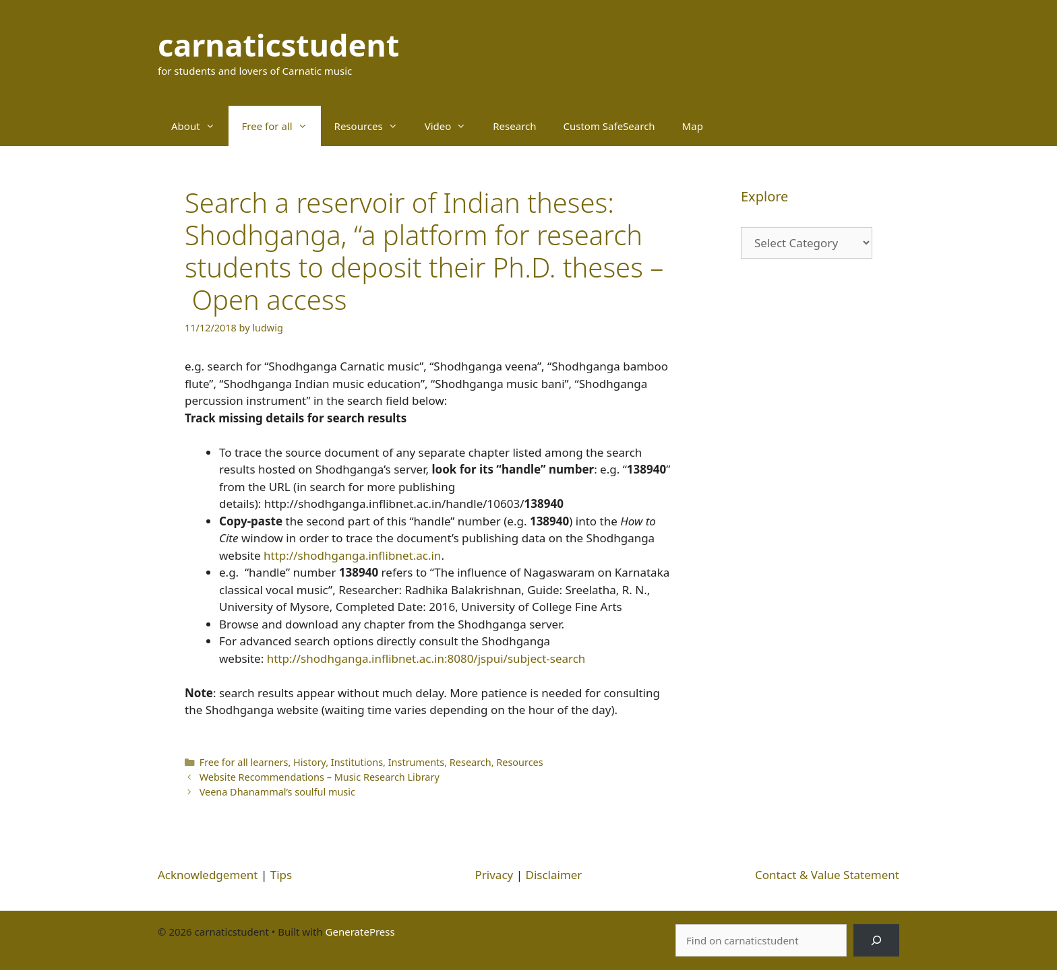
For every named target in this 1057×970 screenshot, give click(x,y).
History (309, 762)
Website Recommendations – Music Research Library (320, 777)
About (200, 126)
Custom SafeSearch (609, 126)
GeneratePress (360, 931)
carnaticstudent (278, 44)
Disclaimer (553, 874)
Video (452, 126)
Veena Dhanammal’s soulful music (277, 791)
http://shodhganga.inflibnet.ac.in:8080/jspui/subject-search (426, 658)
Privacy (494, 874)
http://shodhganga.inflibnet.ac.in (352, 555)
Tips (281, 874)
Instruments (416, 762)
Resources (372, 126)
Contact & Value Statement (827, 874)
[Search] (876, 940)
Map (692, 126)
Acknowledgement (208, 874)
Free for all (281, 126)
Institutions (357, 762)
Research (514, 126)
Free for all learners (244, 762)
